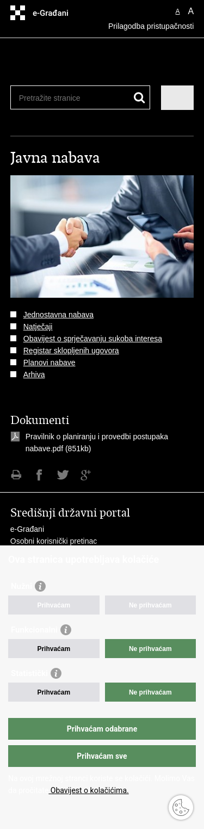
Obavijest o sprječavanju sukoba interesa (92, 338)
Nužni (21, 586)
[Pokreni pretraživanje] (139, 97)
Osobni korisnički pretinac (53, 541)
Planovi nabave (49, 362)
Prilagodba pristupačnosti (151, 26)
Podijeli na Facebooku (39, 475)
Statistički (29, 673)
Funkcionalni (34, 630)
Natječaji (38, 326)
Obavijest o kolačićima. (88, 790)
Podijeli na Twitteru (63, 475)
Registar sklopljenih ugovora (71, 350)
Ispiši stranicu (16, 475)
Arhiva (34, 374)
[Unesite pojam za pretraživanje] (58, 98)
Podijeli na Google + (86, 475)
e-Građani (27, 529)
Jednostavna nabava (58, 314)
